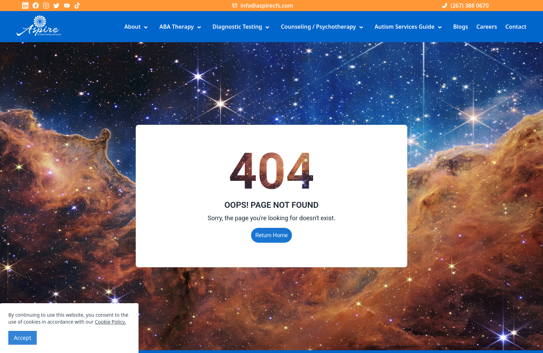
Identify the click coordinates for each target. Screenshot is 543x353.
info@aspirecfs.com (262, 5)
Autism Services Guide (410, 27)
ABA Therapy (181, 27)
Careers (487, 26)
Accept (22, 338)
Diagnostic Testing (243, 27)
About (137, 27)
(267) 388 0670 (465, 5)
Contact (515, 26)
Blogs (460, 26)
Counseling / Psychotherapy (323, 27)
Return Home (271, 235)
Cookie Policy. (110, 321)
